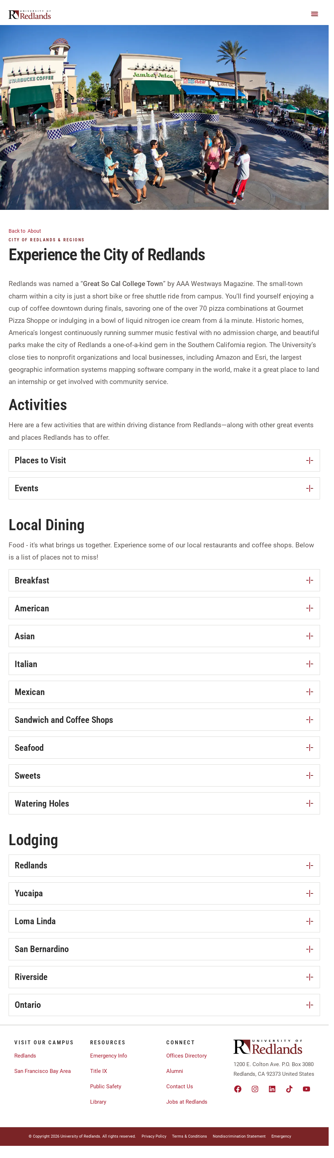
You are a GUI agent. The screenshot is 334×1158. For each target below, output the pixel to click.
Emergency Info (108, 1056)
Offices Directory (186, 1056)
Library (98, 1102)
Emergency (281, 1136)
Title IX (98, 1071)
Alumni (174, 1071)
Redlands (25, 1056)
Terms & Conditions (189, 1136)
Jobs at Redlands (186, 1102)
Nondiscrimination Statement (239, 1136)
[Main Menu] (314, 14)
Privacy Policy (154, 1136)
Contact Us (179, 1086)
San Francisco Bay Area (42, 1071)
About (29, 230)
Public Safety (105, 1086)
